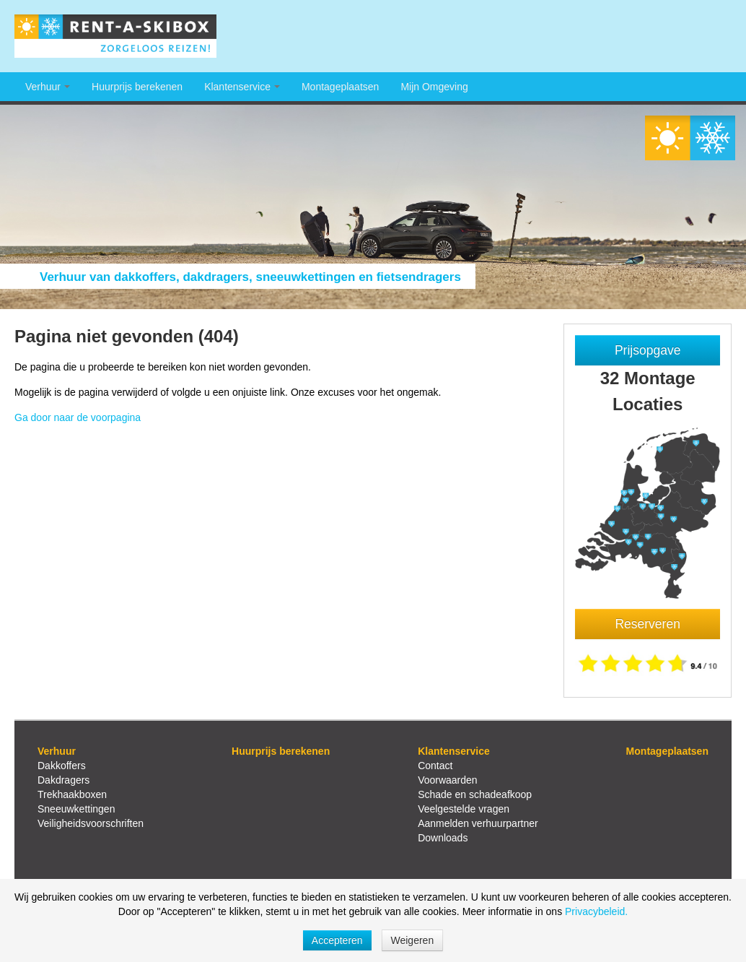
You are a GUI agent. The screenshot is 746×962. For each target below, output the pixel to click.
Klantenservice (242, 86)
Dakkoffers (62, 765)
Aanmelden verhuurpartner (478, 823)
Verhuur (47, 86)
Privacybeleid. (596, 911)
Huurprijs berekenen (137, 86)
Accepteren (337, 940)
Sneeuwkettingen (76, 809)
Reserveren (647, 624)
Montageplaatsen (340, 86)
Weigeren (412, 940)
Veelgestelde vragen (463, 809)
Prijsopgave (647, 350)
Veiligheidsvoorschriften (91, 823)
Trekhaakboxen (72, 794)
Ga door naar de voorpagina (77, 417)
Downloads (443, 838)
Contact (435, 765)
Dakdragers (63, 780)
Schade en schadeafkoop (475, 794)
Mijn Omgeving (434, 86)
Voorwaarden (448, 780)
